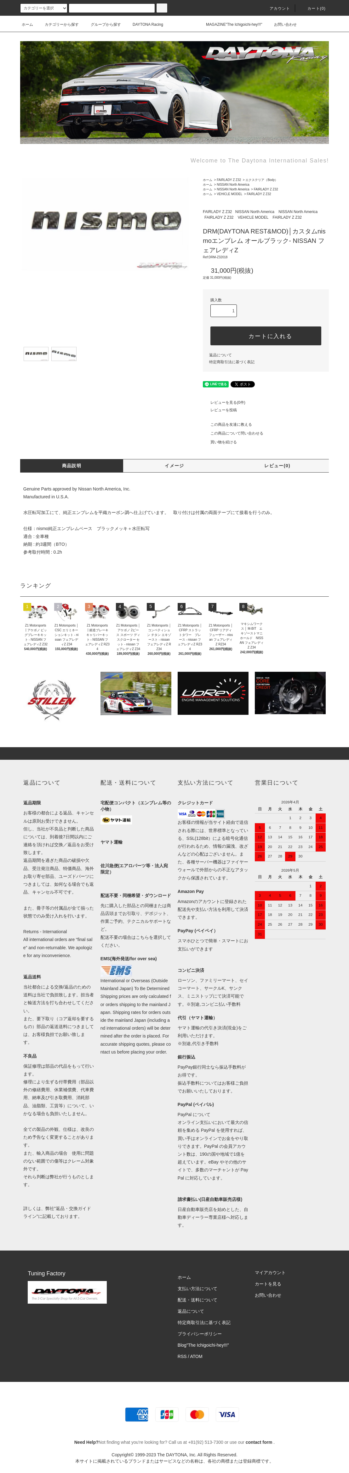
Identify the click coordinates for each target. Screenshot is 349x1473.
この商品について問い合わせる (233, 433)
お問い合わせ (281, 24)
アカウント (276, 8)
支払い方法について (197, 1288)
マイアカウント (270, 1272)
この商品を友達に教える (227, 424)
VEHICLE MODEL (229, 194)
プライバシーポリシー (200, 1333)
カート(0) (313, 8)
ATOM (196, 1356)
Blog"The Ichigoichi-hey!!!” (203, 1345)
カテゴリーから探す (58, 24)
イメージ (174, 465)
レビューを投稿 (220, 410)
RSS (182, 1356)
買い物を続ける (220, 442)
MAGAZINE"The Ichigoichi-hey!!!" (230, 24)
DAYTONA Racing (144, 24)
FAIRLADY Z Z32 (229, 180)
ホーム (27, 24)
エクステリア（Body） (261, 180)
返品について (220, 355)
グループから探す (102, 24)
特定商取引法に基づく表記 (232, 362)
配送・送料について (197, 1299)
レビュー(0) (277, 465)
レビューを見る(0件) (224, 402)
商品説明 (72, 465)
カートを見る (268, 1283)
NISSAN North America (233, 184)
